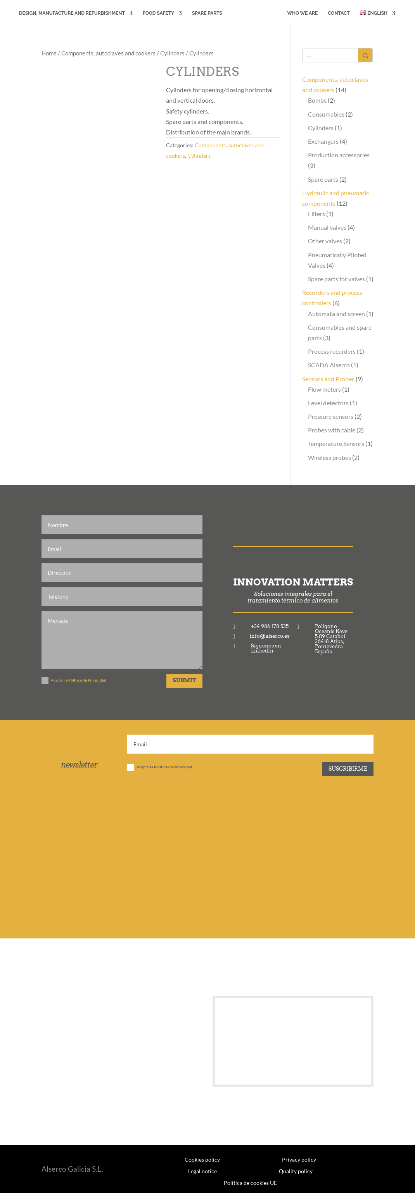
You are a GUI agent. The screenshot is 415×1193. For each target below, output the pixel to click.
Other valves (325, 240)
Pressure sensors (330, 416)
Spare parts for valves (336, 278)
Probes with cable (331, 430)
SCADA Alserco (329, 364)
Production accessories (339, 154)
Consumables (326, 114)
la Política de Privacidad (85, 680)
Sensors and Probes (328, 378)
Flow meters (324, 389)
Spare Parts (205, 13)
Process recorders (332, 351)
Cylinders (172, 53)
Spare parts (323, 179)
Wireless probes (329, 457)
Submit (184, 680)
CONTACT (340, 13)
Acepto (74, 680)
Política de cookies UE (250, 1182)
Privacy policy (299, 1159)
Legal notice (202, 1171)
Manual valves (327, 227)
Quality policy (296, 1171)
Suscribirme (348, 769)
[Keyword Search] (330, 55)
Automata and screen (336, 313)
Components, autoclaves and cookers (108, 53)
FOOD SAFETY (157, 13)
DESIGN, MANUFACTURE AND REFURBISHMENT (70, 13)
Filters (316, 213)
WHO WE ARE (304, 13)
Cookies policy (202, 1159)
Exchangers (323, 141)
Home (49, 53)
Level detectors (328, 402)
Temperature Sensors (336, 443)
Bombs (317, 100)
